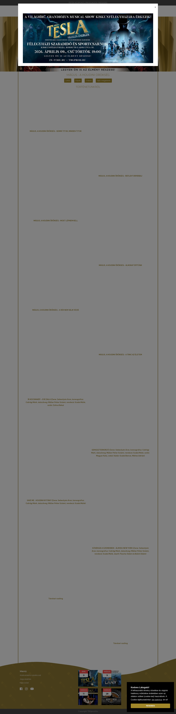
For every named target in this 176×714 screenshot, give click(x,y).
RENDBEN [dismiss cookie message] (150, 706)
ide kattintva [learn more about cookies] (157, 700)
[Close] (155, 7)
